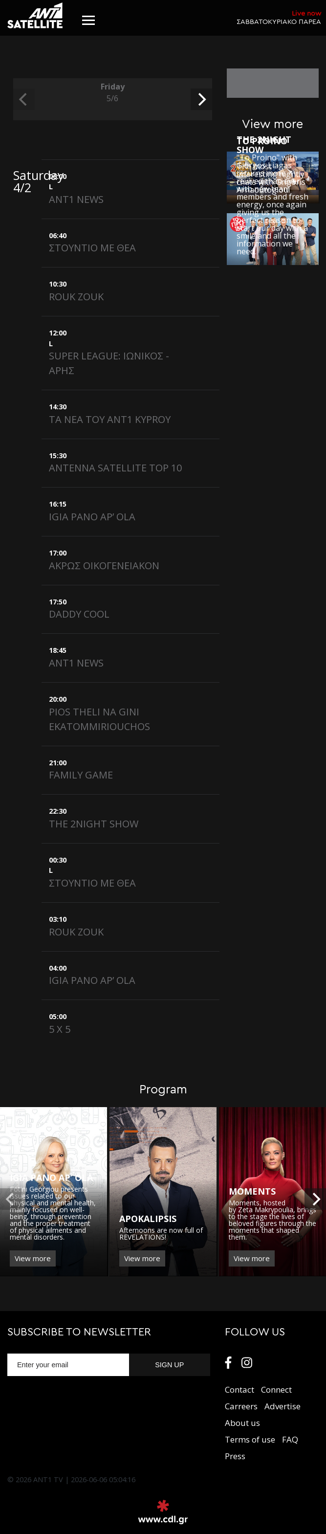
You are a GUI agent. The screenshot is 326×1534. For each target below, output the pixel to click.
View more (33, 1258)
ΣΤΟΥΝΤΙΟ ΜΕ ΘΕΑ (92, 247)
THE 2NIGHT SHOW (93, 823)
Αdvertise (282, 1406)
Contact (239, 1389)
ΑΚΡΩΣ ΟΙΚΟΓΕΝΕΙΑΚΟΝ (104, 565)
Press (235, 1456)
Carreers (241, 1406)
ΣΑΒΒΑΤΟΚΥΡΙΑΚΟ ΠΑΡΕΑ (279, 17)
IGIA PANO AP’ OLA (92, 516)
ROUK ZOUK (76, 296)
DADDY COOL (79, 614)
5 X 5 (59, 1029)
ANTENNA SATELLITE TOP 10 (115, 467)
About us (242, 1422)
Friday (113, 92)
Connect (276, 1389)
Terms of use (250, 1439)
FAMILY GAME (81, 774)
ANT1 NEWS (76, 199)
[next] (201, 99)
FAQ (290, 1439)
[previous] (24, 99)
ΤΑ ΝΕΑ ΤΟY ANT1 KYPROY (110, 419)
